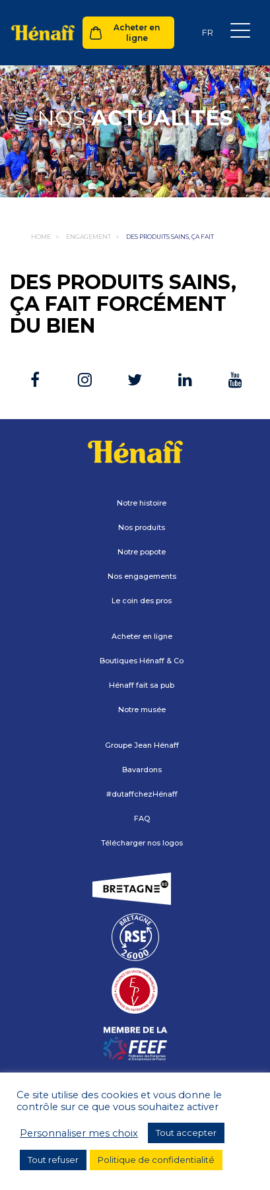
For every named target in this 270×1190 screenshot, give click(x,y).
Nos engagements (142, 576)
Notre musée (142, 709)
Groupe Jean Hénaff (142, 745)
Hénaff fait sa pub (141, 685)
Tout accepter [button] (186, 1132)
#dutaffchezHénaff (142, 794)
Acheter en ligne (137, 32)
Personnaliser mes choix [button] (79, 1133)
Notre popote (142, 551)
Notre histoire (141, 503)
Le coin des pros (142, 600)
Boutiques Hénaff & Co (142, 660)
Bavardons (142, 769)
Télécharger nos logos (142, 842)
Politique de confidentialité (156, 1159)
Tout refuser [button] (53, 1159)
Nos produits (141, 527)
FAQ (142, 818)
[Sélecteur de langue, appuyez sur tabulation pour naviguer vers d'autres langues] (207, 32)
